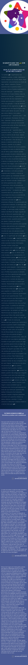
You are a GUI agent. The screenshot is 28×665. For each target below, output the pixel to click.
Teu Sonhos (5, 44)
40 (22, 44)
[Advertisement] (14, 60)
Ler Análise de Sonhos (21, 494)
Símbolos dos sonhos (14, 44)
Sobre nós (4, 39)
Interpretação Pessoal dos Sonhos (13, 35)
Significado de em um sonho (14, 80)
